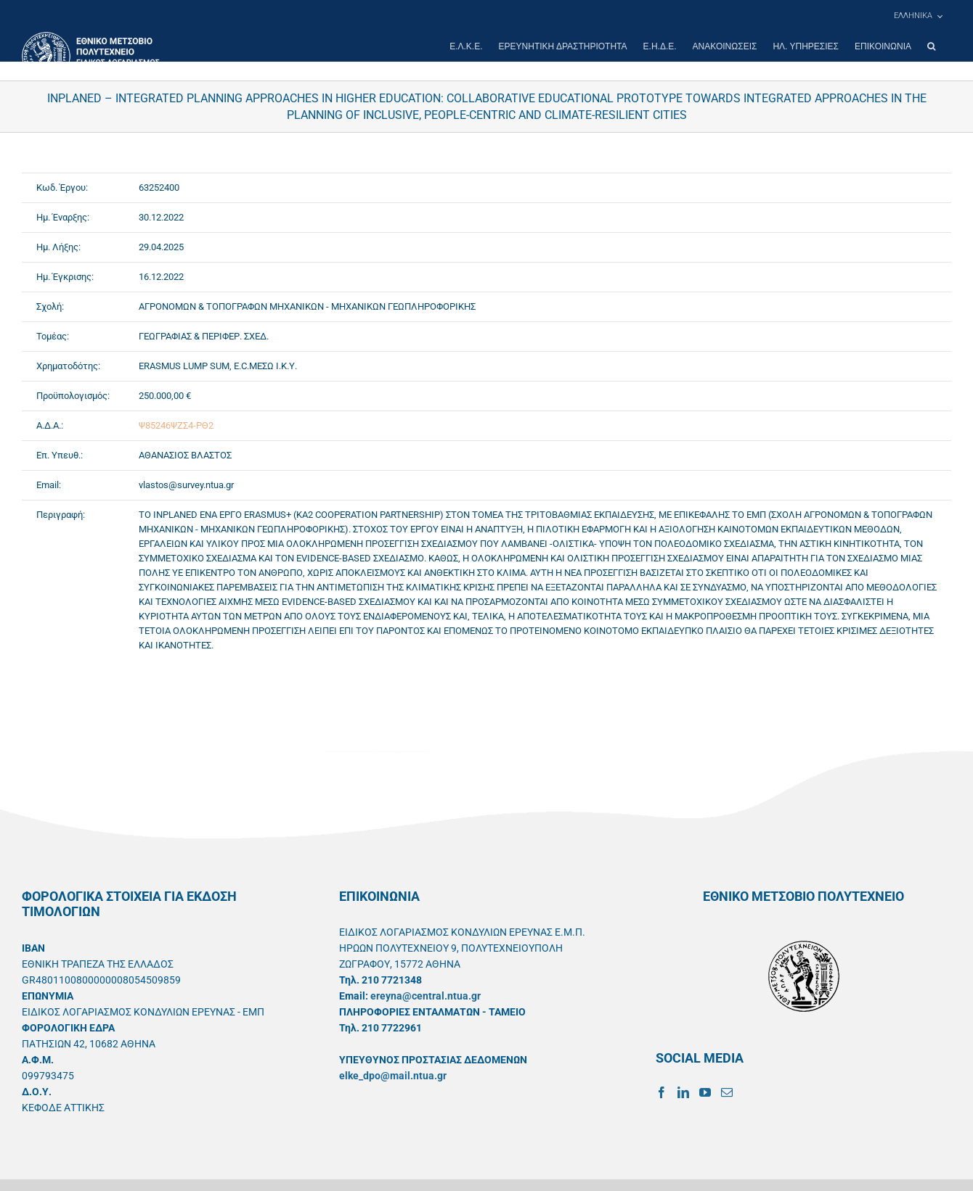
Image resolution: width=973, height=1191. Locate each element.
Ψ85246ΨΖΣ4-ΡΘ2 (176, 425)
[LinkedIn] (683, 1092)
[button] (931, 46)
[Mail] (727, 1092)
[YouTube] (705, 1092)
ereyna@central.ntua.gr (425, 996)
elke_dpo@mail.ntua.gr (393, 1075)
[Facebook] (661, 1092)
